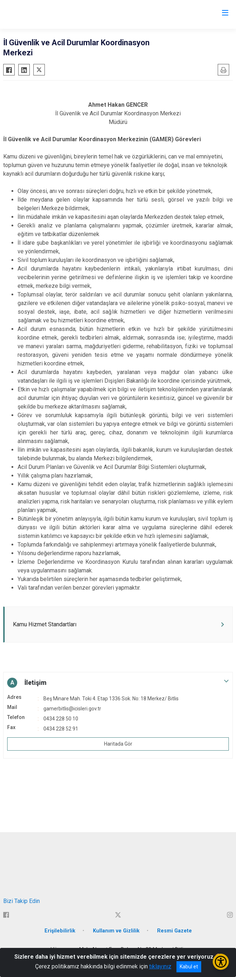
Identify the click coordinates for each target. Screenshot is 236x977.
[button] (118, 683)
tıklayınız (160, 966)
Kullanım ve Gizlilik (116, 931)
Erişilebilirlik (59, 931)
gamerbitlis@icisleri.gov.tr (72, 708)
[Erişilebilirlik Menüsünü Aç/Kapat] (221, 962)
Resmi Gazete (174, 931)
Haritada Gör (118, 744)
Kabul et (189, 966)
